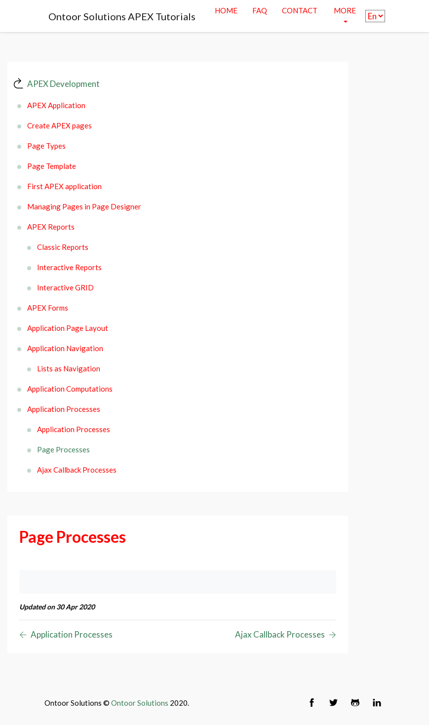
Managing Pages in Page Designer (84, 206)
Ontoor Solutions (139, 702)
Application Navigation (65, 348)
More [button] (345, 10)
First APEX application (64, 186)
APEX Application (56, 105)
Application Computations (70, 388)
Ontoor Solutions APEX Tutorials (121, 16)
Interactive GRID (65, 287)
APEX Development (63, 84)
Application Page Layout (67, 327)
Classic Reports (62, 246)
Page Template (51, 165)
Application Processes (63, 408)
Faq (259, 10)
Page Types (46, 145)
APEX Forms (47, 307)
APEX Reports (51, 226)
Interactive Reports (69, 267)
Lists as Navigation (68, 368)
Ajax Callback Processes (77, 469)
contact (299, 10)
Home (226, 10)
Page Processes (63, 449)
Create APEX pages (59, 125)
